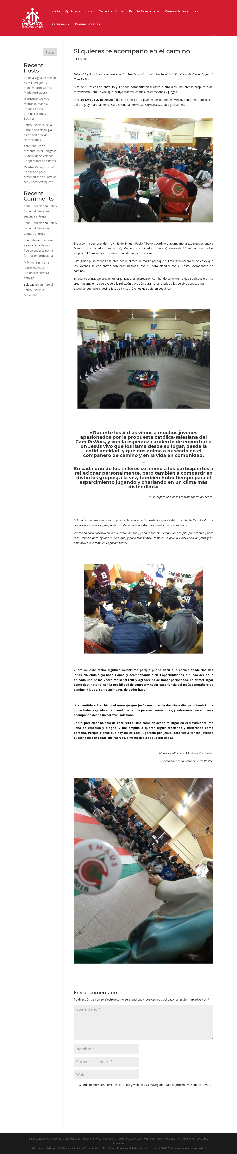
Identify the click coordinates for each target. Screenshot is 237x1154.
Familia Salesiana (142, 11)
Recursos (58, 24)
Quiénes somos (77, 11)
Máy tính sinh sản (35, 262)
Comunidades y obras (181, 11)
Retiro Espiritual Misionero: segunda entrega (40, 211)
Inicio (55, 11)
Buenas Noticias (87, 24)
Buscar (50, 52)
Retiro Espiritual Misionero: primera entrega (40, 228)
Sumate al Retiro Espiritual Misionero (38, 290)
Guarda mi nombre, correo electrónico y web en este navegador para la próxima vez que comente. (145, 1085)
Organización (109, 11)
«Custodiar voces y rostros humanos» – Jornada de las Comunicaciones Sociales (37, 108)
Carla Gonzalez (34, 206)
